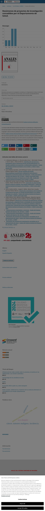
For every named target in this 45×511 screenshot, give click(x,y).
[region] (22, 493)
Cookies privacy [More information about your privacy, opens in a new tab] (6, 496)
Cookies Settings (22, 499)
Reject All (22, 503)
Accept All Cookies (22, 508)
